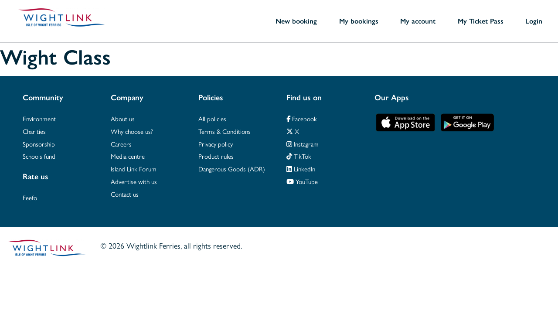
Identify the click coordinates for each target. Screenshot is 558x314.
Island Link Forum (134, 168)
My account (418, 21)
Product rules (216, 155)
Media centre (128, 155)
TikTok (298, 155)
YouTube (302, 181)
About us (123, 118)
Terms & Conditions (224, 131)
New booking (296, 21)
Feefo (30, 197)
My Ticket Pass (481, 21)
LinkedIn (300, 168)
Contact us (125, 193)
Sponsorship (39, 143)
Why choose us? (132, 131)
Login (533, 21)
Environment (39, 118)
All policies (212, 118)
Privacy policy (215, 143)
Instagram (302, 143)
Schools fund (39, 155)
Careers (121, 143)
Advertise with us (134, 181)
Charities (34, 131)
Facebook (301, 118)
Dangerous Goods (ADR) (231, 168)
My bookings (358, 21)
